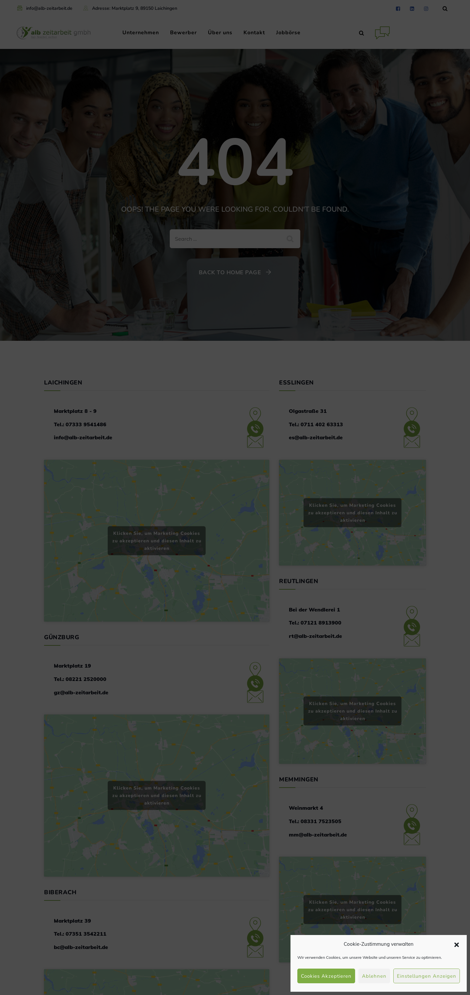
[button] (456, 944)
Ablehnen (374, 976)
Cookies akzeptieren (326, 976)
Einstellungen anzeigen (426, 976)
